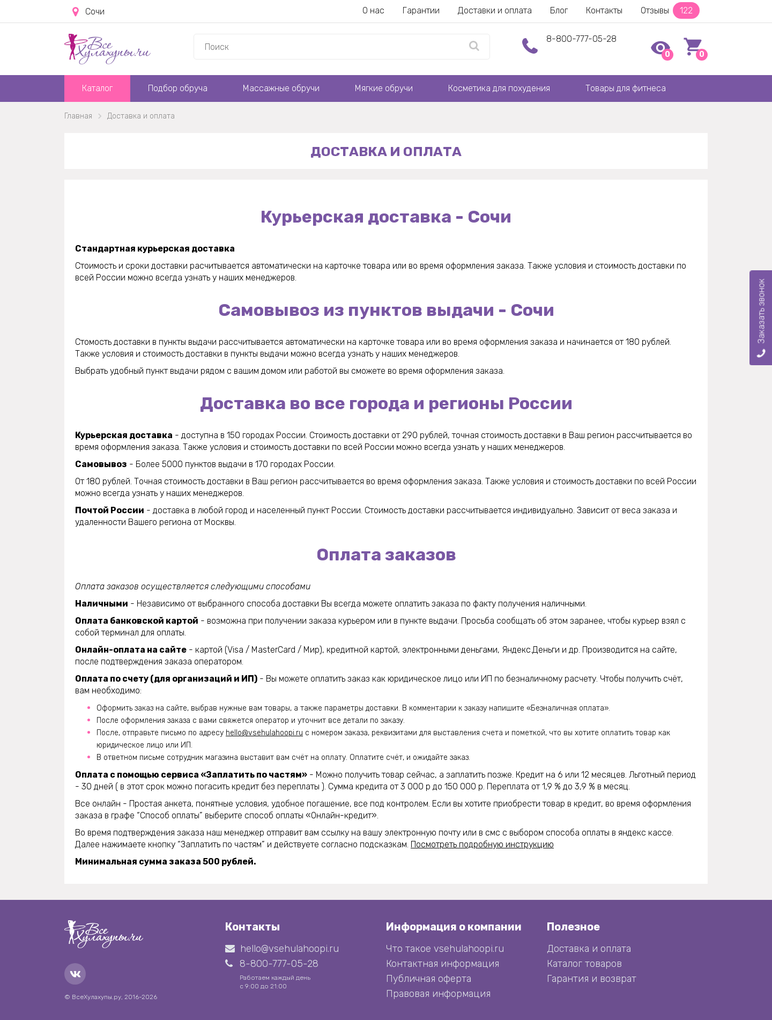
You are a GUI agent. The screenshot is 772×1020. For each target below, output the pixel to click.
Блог (559, 10)
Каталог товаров (584, 964)
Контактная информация (442, 964)
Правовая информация (438, 994)
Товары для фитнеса (625, 88)
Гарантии (421, 10)
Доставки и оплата (495, 10)
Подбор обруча (177, 88)
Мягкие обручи (384, 88)
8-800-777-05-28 (581, 39)
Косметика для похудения (499, 88)
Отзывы (670, 10)
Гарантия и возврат (591, 979)
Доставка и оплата (589, 949)
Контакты (604, 10)
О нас (373, 10)
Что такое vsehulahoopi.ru (445, 949)
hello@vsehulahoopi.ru (264, 732)
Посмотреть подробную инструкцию (482, 844)
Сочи (88, 11)
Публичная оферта (428, 979)
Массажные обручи (281, 88)
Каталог (97, 88)
